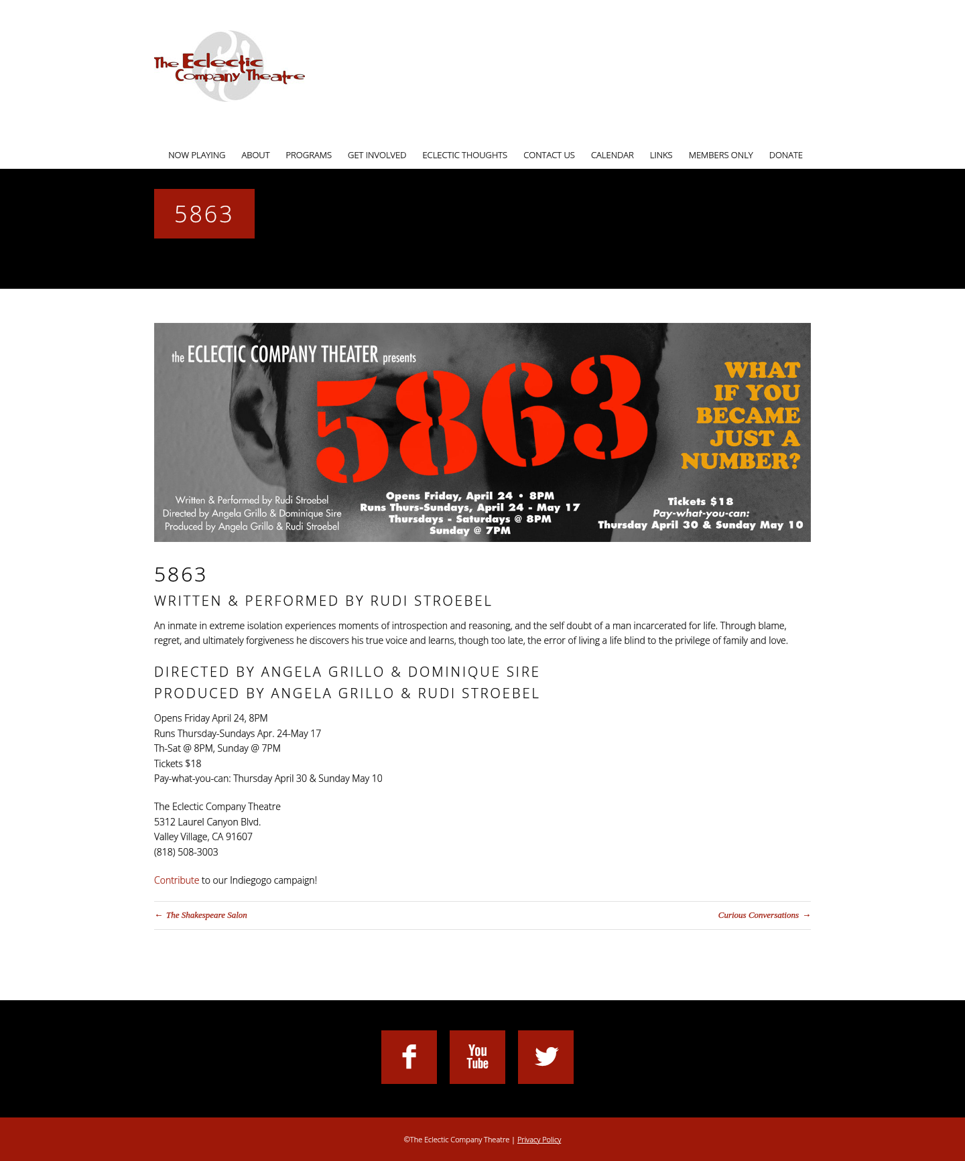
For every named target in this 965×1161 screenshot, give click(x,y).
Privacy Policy (539, 1139)
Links (661, 155)
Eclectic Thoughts (464, 155)
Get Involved (377, 155)
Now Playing (196, 155)
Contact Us (549, 155)
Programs (309, 155)
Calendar (612, 155)
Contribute (176, 880)
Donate (786, 155)
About (255, 155)
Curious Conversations (758, 915)
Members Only (721, 155)
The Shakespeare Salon (206, 915)
